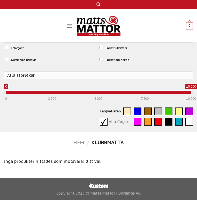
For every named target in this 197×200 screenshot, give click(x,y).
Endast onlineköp (114, 60)
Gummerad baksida (20, 60)
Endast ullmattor (113, 48)
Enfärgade (14, 48)
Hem (78, 142)
